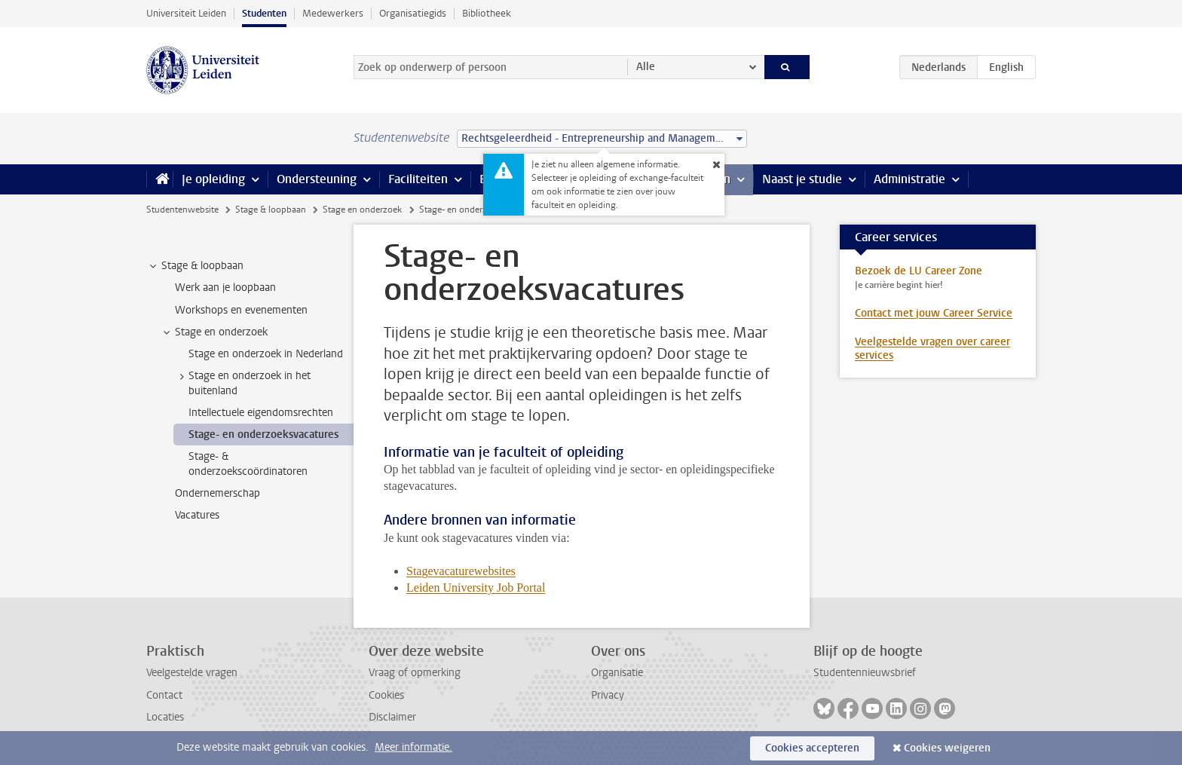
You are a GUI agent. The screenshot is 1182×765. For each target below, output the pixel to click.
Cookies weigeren (947, 748)
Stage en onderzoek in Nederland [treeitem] (265, 354)
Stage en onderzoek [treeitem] (214, 332)
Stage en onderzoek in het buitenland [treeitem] (242, 383)
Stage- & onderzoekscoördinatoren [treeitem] (248, 463)
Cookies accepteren (812, 748)
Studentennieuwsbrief (864, 673)
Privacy (607, 695)
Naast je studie (802, 179)
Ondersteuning (317, 179)
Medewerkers (332, 13)
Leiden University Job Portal (475, 587)
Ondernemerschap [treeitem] (217, 493)
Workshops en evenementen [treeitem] (241, 310)
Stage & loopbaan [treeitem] (195, 266)
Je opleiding (213, 179)
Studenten (264, 13)
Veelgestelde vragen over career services (932, 349)
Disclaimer (392, 717)
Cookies (386, 695)
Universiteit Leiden (186, 13)
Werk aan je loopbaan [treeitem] (225, 287)
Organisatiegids (412, 13)
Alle (645, 67)
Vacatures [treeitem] (197, 515)
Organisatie (617, 673)
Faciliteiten (418, 179)
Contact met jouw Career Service (933, 313)
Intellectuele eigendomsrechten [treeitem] (260, 412)
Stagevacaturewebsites (461, 571)
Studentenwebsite (182, 209)
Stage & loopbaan (270, 209)
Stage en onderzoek (362, 209)
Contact (164, 695)
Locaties (165, 717)
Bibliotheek (486, 13)
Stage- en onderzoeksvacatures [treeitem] (263, 434)
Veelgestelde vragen (191, 673)
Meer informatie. (413, 747)
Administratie (909, 179)
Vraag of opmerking (415, 673)
